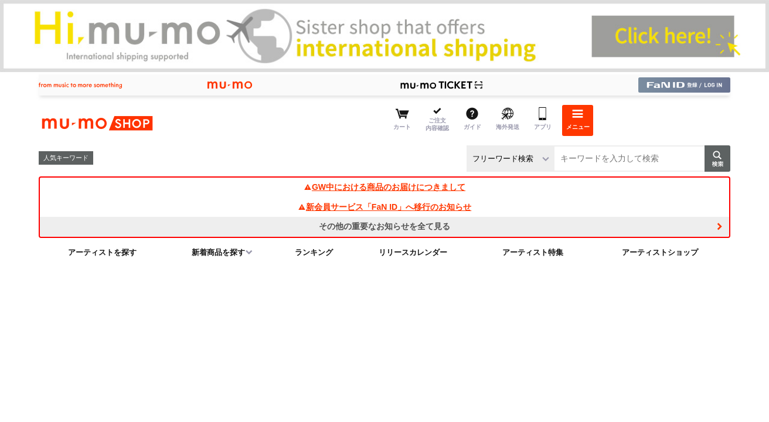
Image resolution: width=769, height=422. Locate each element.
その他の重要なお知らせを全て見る (384, 226)
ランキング (314, 252)
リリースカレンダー (413, 252)
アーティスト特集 (532, 252)
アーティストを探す (102, 252)
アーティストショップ (660, 252)
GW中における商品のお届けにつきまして (384, 187)
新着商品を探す (218, 252)
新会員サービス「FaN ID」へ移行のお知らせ (384, 207)
